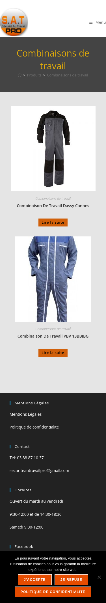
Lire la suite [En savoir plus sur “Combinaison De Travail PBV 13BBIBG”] (53, 352)
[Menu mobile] (97, 22)
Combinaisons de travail (67, 75)
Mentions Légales (26, 414)
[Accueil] (19, 75)
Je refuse (71, 580)
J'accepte (35, 580)
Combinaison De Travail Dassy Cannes (53, 205)
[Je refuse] (99, 577)
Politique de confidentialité (34, 427)
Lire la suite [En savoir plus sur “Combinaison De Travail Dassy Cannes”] (53, 222)
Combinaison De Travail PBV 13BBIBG (53, 336)
